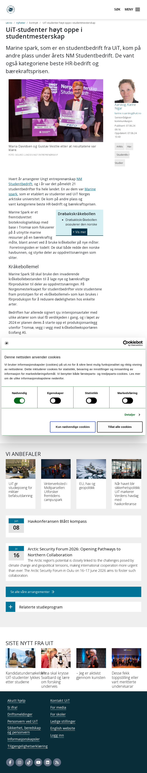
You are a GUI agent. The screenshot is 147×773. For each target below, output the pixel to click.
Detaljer (130, 414)
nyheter (20, 22)
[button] (79, 230)
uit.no (9, 22)
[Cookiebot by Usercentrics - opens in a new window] (126, 343)
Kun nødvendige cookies (73, 426)
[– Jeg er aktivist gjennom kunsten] (91, 665)
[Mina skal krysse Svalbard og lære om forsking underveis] (56, 669)
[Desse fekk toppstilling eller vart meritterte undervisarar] (126, 669)
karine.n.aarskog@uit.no (128, 113)
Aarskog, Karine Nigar (125, 106)
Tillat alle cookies (120, 426)
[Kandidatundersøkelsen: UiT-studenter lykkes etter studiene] (20, 667)
